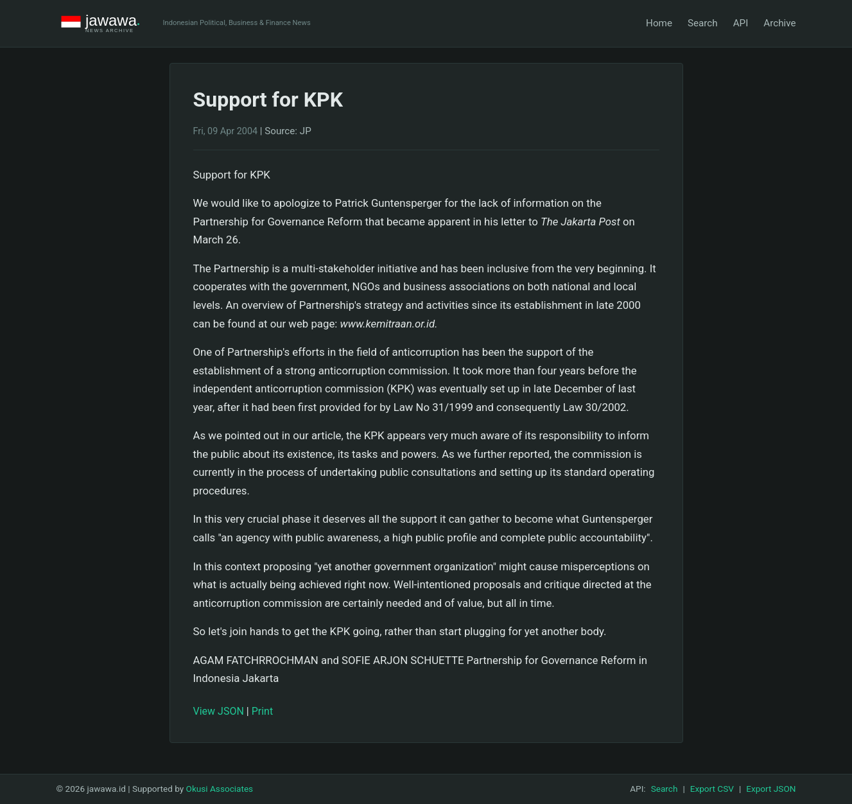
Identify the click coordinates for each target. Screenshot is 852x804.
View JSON (218, 711)
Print (262, 711)
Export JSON (770, 788)
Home (659, 23)
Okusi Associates (220, 788)
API (741, 23)
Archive (779, 23)
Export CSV (712, 788)
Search (703, 23)
